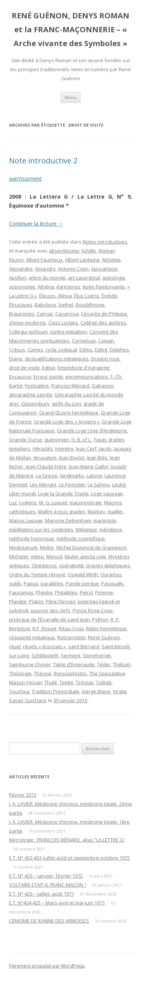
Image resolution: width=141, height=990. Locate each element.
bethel (66, 304)
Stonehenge (97, 655)
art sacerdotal (84, 277)
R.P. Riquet (44, 628)
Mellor (47, 547)
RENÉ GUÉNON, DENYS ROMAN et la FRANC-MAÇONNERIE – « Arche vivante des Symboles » (70, 29)
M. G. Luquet (53, 502)
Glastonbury (35, 403)
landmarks (72, 475)
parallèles (52, 583)
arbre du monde (47, 277)
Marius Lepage (26, 520)
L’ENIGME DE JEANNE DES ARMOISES (49, 920)
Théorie (43, 673)
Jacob (105, 448)
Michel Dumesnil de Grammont (91, 547)
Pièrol (86, 592)
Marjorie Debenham (68, 520)
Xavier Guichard (27, 700)
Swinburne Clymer (30, 664)
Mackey (96, 511)
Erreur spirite (48, 376)
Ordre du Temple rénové (37, 574)
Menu (70, 97)
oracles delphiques (108, 565)
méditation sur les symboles (41, 529)
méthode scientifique (80, 538)
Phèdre (44, 592)
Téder (104, 664)
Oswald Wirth (83, 574)
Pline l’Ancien (61, 601)
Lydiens (28, 502)
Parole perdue (82, 583)
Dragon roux (105, 358)
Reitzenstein (71, 637)
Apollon (17, 277)
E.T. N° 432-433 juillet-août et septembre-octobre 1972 (69, 857)
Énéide (109, 295)
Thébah (121, 664)
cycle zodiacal (61, 349)
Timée (66, 682)
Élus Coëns (86, 295)
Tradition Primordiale (55, 691)
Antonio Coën (73, 268)
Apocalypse (104, 268)
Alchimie (111, 259)
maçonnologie (86, 502)
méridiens (110, 529)
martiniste (104, 520)
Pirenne (104, 592)
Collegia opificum (28, 331)
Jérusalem (44, 457)
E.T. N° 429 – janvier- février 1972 (46, 875)
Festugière (37, 385)
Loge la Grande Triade (63, 493)
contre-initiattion (68, 331)
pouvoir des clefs (50, 610)
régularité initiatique (32, 637)
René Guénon (104, 637)
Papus (31, 583)
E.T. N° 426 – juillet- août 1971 (41, 893)
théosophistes (70, 673)
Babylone (45, 304)
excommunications (86, 376)
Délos (85, 349)
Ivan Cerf (86, 448)
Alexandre (21, 268)
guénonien (56, 439)
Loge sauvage (107, 493)
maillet (115, 511)
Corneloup (84, 340)
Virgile (120, 691)
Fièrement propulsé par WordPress (47, 966)
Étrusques (20, 304)
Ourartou (110, 574)
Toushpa (19, 691)
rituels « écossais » (44, 646)
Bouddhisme (90, 304)
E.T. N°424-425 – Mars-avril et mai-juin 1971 (57, 902)
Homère (64, 448)
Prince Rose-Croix (93, 610)
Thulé (50, 682)
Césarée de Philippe (104, 313)
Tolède (104, 682)
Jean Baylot (71, 457)
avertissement (25, 178)
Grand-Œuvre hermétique (69, 412)
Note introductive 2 (43, 161)
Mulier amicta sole (85, 556)
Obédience (44, 565)
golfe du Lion (66, 403)
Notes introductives (105, 241)
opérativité (71, 565)
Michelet (18, 556)
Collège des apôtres (103, 322)
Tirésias (85, 682)
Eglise (48, 367)
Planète (18, 601)
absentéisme (64, 250)
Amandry (45, 268)
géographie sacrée (30, 394)
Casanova (67, 313)
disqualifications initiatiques (57, 358)
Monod (54, 556)
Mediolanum (23, 547)
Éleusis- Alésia (55, 295)
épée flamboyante (103, 286)
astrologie (113, 277)
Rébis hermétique (106, 628)
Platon (36, 601)
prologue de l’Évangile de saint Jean (49, 619)
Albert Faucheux (44, 259)
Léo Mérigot (43, 484)
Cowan (106, 340)
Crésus (17, 349)
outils (15, 583)
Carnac (45, 313)
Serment (70, 655)
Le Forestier (72, 484)
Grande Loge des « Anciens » (67, 421)
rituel (15, 646)
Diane (16, 358)
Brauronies (22, 313)
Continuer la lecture (36, 223)
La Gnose (47, 475)
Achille (88, 250)
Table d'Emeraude (74, 664)
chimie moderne (27, 322)
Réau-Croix (71, 628)
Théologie (20, 673)
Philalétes (66, 592)
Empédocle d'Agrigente (84, 367)
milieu (37, 556)
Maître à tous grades (61, 511)
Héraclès (43, 448)
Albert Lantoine (82, 259)
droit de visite (24, 367)
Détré (101, 349)
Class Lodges (63, 322)
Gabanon (103, 385)
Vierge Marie (96, 691)
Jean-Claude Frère (46, 466)
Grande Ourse (25, 439)
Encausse (20, 376)
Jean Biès (97, 457)
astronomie (22, 286)
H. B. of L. (81, 439)
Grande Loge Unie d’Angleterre (92, 430)
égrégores (68, 286)
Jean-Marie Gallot (88, 466)
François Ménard (70, 385)
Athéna (46, 286)
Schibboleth (45, 655)
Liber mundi (22, 493)
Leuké (119, 484)
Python (100, 619)
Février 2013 (22, 794)
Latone (94, 475)
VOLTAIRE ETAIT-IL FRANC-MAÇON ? (47, 884)
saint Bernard (83, 646)
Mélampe (86, 529)
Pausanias (21, 592)
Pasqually (112, 583)
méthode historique (31, 538)
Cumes (35, 349)
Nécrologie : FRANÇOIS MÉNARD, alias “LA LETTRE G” (67, 839)
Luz (13, 502)
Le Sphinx (99, 484)
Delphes (119, 349)
